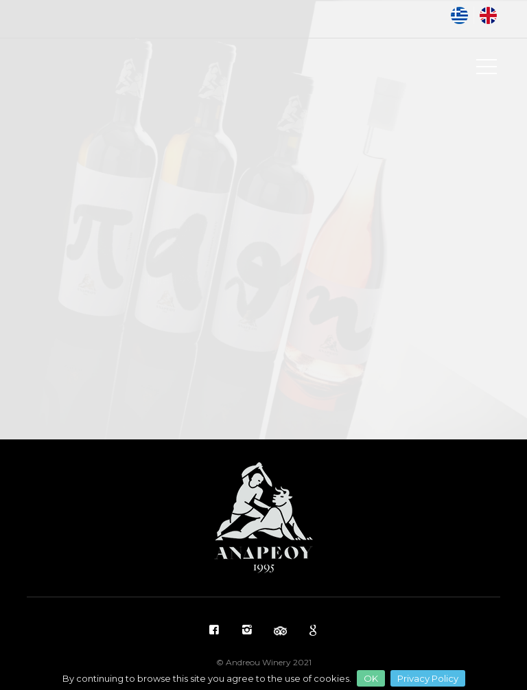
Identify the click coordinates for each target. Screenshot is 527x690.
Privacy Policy (427, 678)
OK (371, 678)
